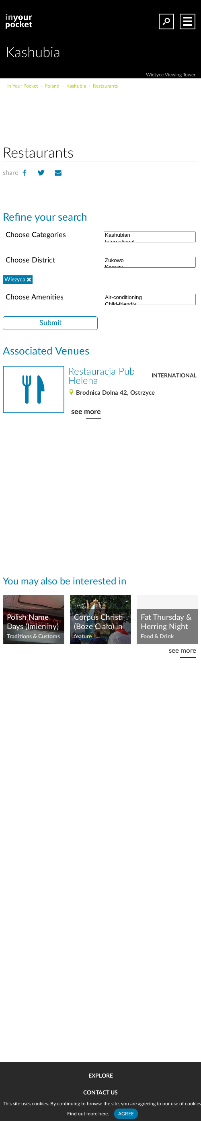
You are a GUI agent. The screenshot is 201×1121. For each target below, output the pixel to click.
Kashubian (149, 235)
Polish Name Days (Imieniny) (33, 622)
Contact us (100, 1093)
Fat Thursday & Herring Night (166, 622)
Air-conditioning (149, 297)
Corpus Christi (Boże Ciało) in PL (98, 622)
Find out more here (87, 1113)
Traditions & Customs (33, 636)
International (174, 376)
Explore (100, 1076)
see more (86, 411)
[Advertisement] (100, 114)
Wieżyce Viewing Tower (170, 74)
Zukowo (149, 260)
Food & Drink (157, 636)
